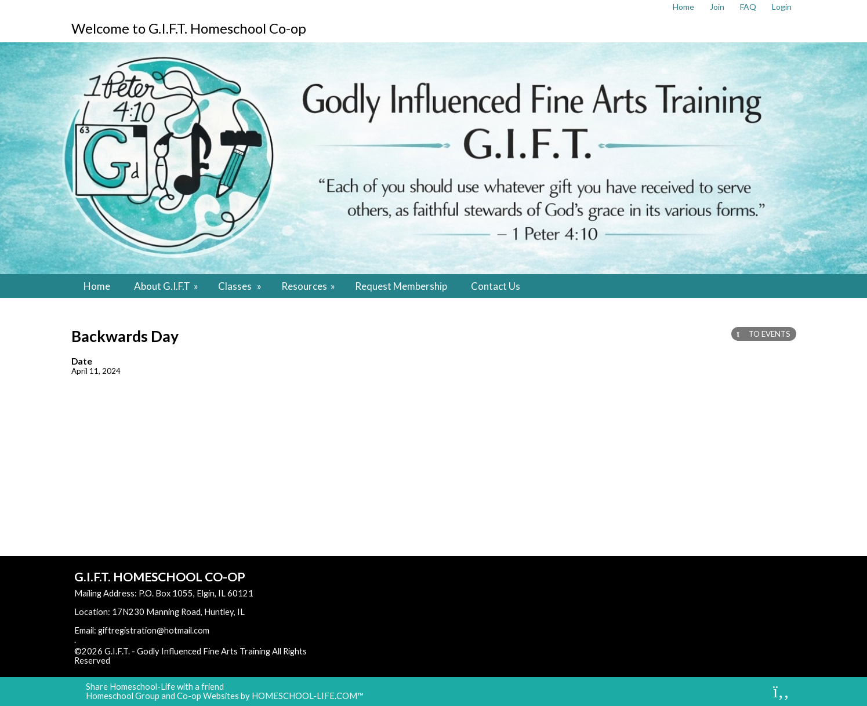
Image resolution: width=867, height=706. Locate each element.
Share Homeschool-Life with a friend (155, 687)
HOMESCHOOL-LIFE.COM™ (308, 696)
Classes (240, 286)
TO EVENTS (763, 334)
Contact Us (495, 286)
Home (97, 286)
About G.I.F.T (167, 286)
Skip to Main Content (161, 660)
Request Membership (401, 286)
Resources (309, 286)
